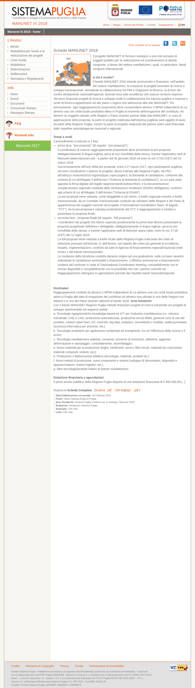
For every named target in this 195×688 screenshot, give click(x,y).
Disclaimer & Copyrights (40, 666)
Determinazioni (20, 69)
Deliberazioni (18, 74)
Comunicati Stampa (23, 108)
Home (106, 25)
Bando (14, 46)
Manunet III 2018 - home (24, 31)
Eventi (14, 98)
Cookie (79, 666)
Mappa (116, 25)
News (14, 94)
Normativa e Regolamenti (27, 78)
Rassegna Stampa (22, 112)
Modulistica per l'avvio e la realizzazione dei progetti (27, 53)
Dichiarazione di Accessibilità (106, 666)
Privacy (65, 666)
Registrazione (166, 25)
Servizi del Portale (134, 25)
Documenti (17, 103)
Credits (15, 666)
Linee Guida (18, 60)
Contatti (151, 25)
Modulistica (17, 64)
